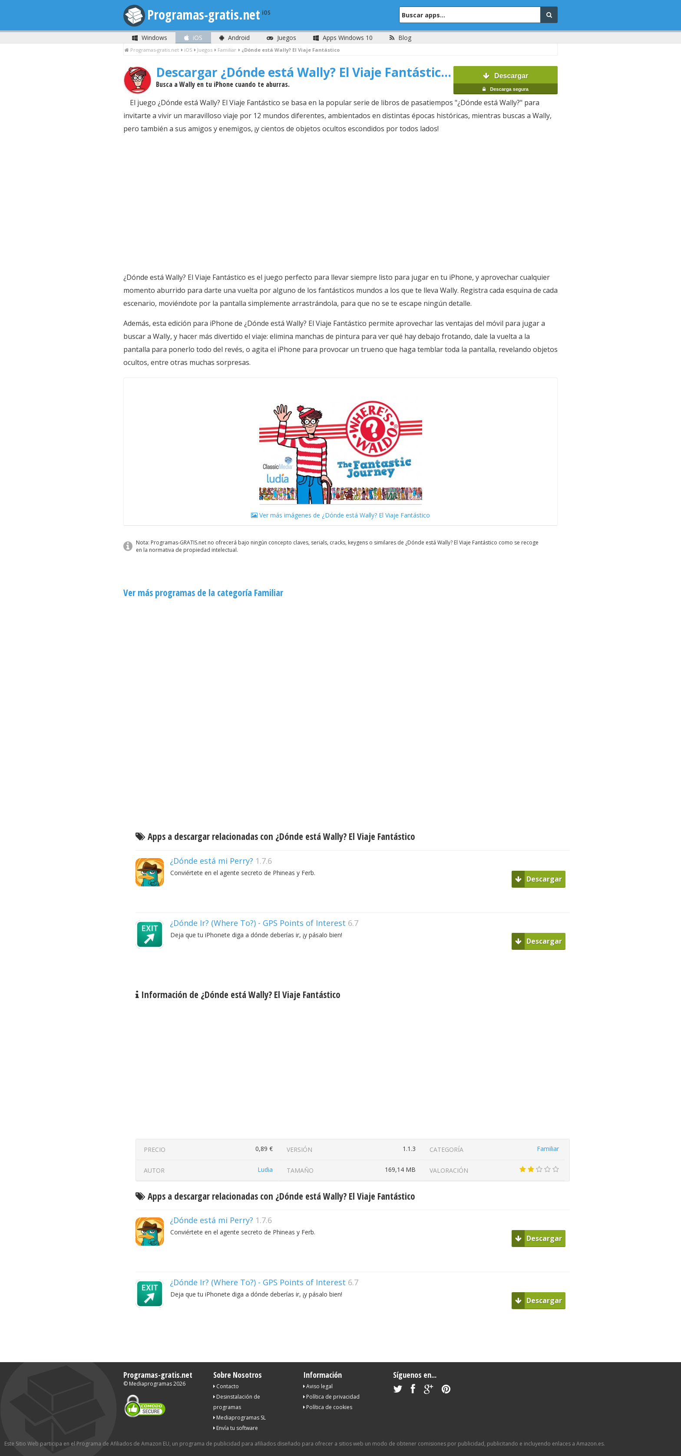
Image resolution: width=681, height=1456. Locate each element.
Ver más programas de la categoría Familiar (203, 593)
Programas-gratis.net (203, 14)
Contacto (226, 1386)
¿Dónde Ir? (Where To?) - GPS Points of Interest (258, 923)
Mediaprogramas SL (239, 1417)
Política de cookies (327, 1407)
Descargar (505, 83)
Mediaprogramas (150, 1383)
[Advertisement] (340, 203)
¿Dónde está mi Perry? (211, 861)
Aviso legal (318, 1386)
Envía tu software (235, 1428)
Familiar (548, 1148)
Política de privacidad (331, 1396)
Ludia (265, 1169)
